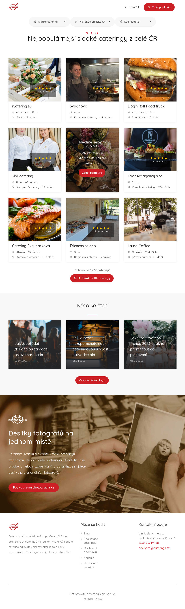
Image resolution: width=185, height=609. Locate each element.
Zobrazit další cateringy (92, 278)
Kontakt (89, 558)
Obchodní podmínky (90, 550)
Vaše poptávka (159, 7)
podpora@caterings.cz (154, 548)
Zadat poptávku (92, 173)
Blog (87, 534)
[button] (49, 22)
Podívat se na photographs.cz (33, 488)
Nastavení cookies (90, 565)
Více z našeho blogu (92, 380)
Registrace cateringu (91, 541)
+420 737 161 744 (149, 543)
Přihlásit (131, 7)
